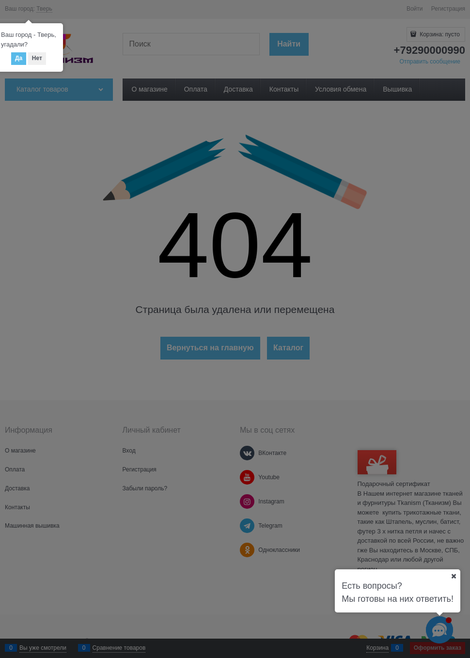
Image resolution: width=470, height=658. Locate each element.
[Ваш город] (453, 576)
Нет (37, 58)
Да (18, 58)
